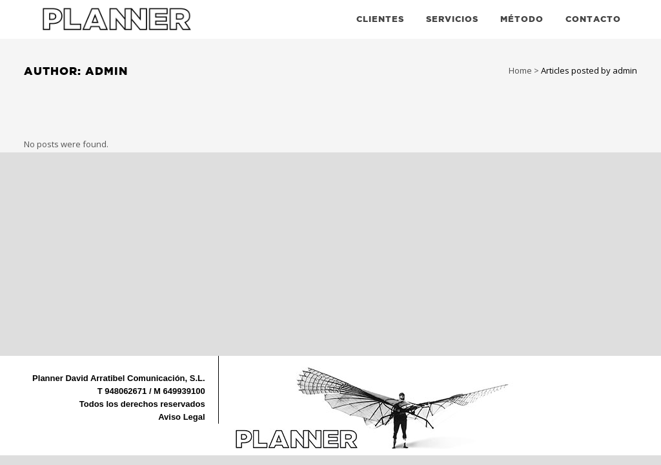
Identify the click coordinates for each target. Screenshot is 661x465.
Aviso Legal (181, 417)
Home (520, 70)
